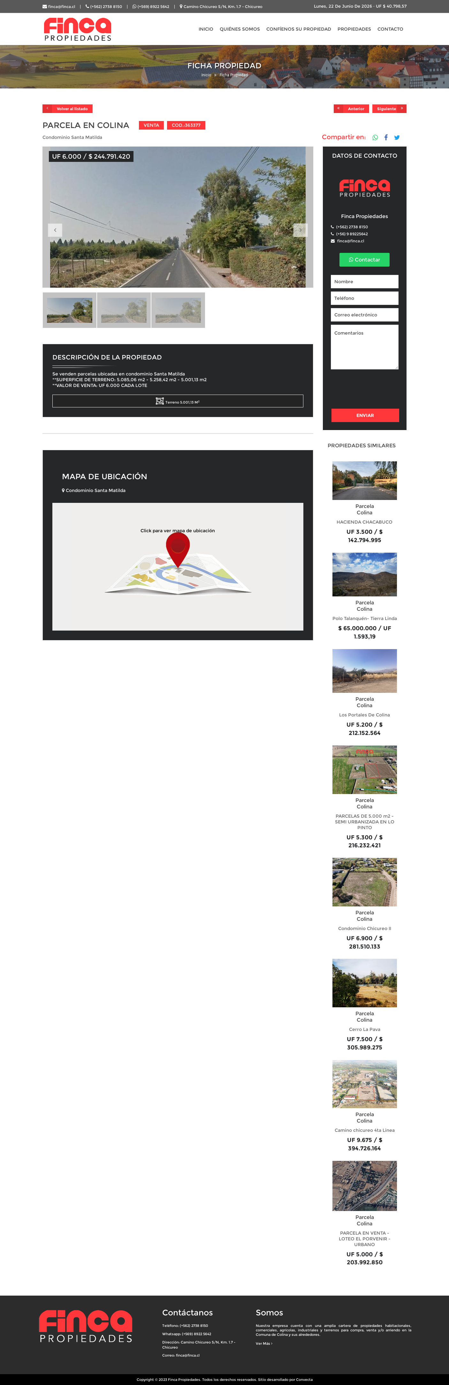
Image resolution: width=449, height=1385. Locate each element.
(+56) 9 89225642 (351, 233)
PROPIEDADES (354, 29)
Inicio (206, 75)
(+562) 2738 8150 (106, 6)
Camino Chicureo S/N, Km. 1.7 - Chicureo (223, 6)
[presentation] (379, 389)
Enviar (365, 415)
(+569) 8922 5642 (153, 6)
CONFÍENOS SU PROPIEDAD (298, 29)
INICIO (206, 29)
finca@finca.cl (61, 6)
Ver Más (264, 1343)
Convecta (304, 1379)
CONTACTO (390, 29)
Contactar (364, 260)
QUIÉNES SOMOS (240, 29)
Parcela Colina (364, 509)
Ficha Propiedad (234, 75)
